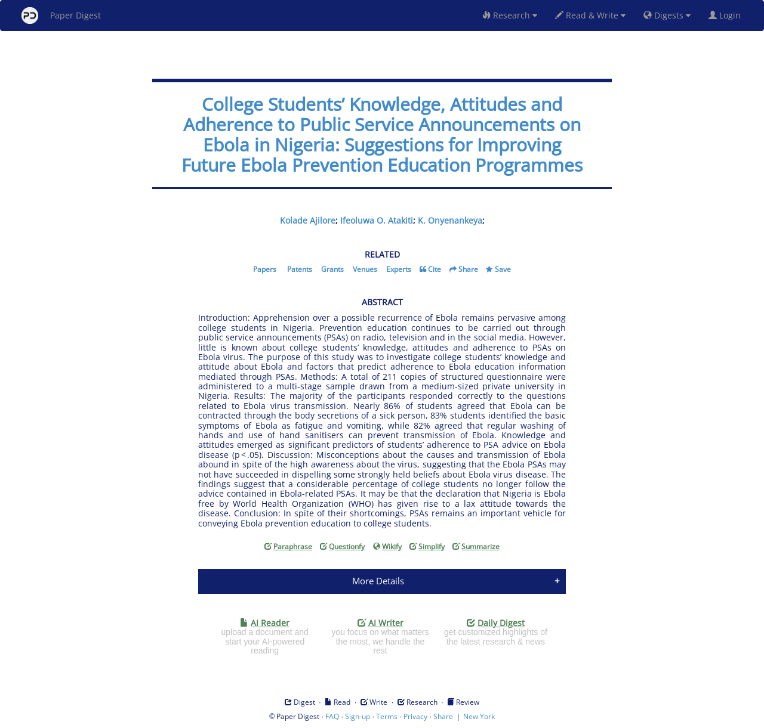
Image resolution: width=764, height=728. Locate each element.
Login (726, 15)
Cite (434, 269)
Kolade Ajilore (307, 220)
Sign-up (357, 716)
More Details (378, 581)
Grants (332, 269)
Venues (365, 269)
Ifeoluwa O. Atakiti (376, 220)
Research (509, 15)
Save (503, 269)
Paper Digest (61, 15)
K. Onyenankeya (450, 220)
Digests (667, 15)
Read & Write (590, 15)
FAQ (332, 716)
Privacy (415, 716)
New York (479, 716)
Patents (299, 269)
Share (468, 269)
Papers (264, 269)
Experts (398, 269)
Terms (387, 716)
